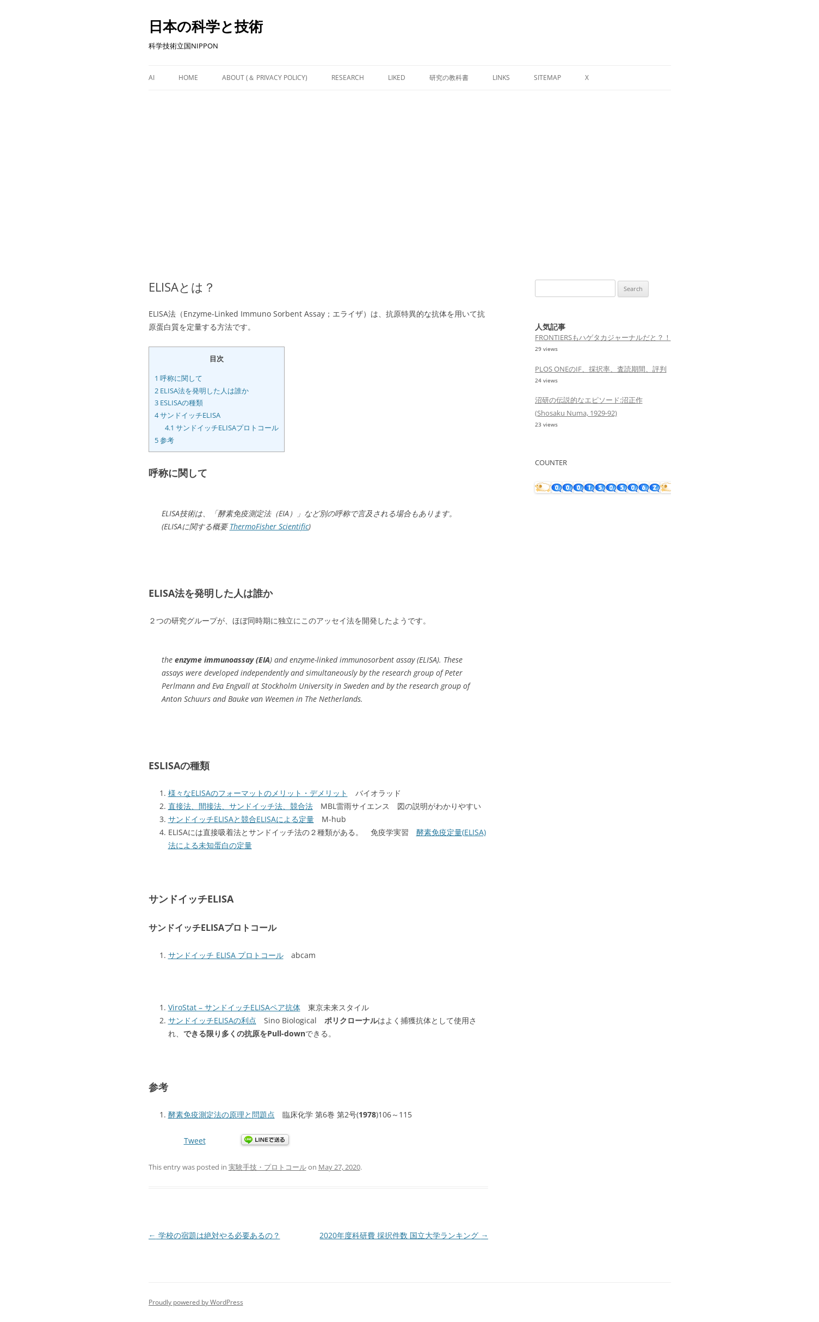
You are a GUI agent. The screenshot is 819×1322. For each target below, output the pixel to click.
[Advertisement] (410, 185)
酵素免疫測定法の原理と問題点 (221, 1114)
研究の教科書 (449, 77)
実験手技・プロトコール (267, 1167)
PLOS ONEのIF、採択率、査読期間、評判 (601, 369)
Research (347, 77)
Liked (396, 77)
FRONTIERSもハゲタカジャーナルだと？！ (603, 337)
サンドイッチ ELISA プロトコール (226, 955)
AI (152, 77)
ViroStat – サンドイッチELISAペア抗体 (234, 1007)
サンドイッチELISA (187, 415)
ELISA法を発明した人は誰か (202, 391)
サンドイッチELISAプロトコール (222, 428)
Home (188, 77)
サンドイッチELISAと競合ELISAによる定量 (241, 819)
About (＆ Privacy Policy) (264, 77)
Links (501, 77)
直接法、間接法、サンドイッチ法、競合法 (240, 806)
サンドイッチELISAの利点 (212, 1020)
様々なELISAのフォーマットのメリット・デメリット (258, 793)
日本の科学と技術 (206, 26)
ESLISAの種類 (179, 402)
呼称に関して (178, 378)
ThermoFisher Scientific (269, 526)
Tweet (195, 1140)
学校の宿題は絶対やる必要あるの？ (214, 1235)
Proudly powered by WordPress (196, 1302)
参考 (164, 440)
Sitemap (547, 77)
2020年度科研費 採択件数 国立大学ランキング (403, 1235)
